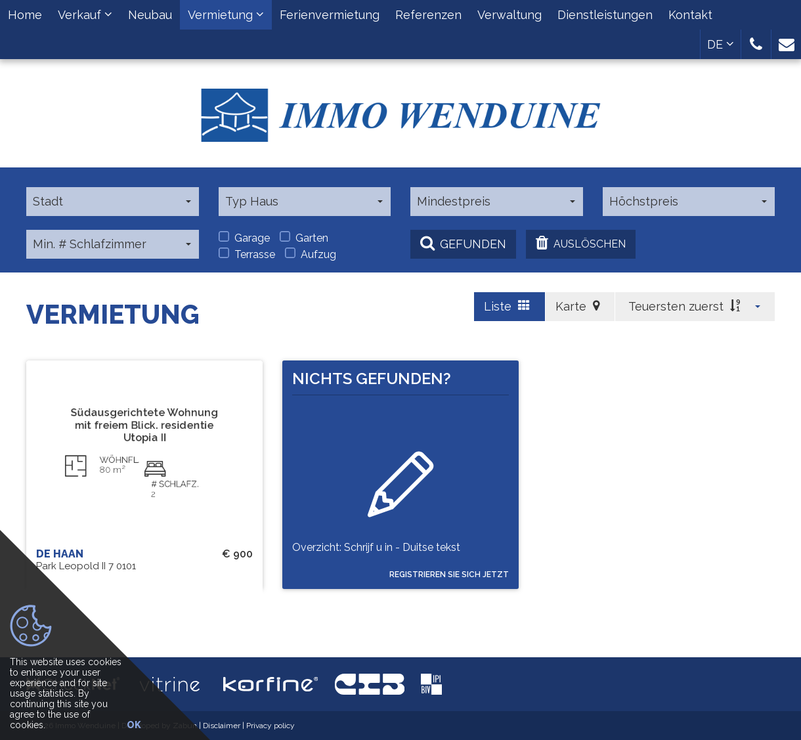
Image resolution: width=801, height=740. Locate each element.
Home (25, 15)
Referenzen (428, 15)
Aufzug (310, 254)
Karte (577, 306)
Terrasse (247, 254)
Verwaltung (509, 15)
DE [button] (720, 44)
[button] (756, 44)
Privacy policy (270, 725)
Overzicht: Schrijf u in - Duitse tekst (376, 554)
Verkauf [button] (85, 15)
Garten (304, 237)
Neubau (150, 15)
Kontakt (690, 15)
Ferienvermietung (329, 15)
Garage (244, 237)
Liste (507, 306)
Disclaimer (221, 725)
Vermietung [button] (226, 15)
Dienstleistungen (605, 15)
